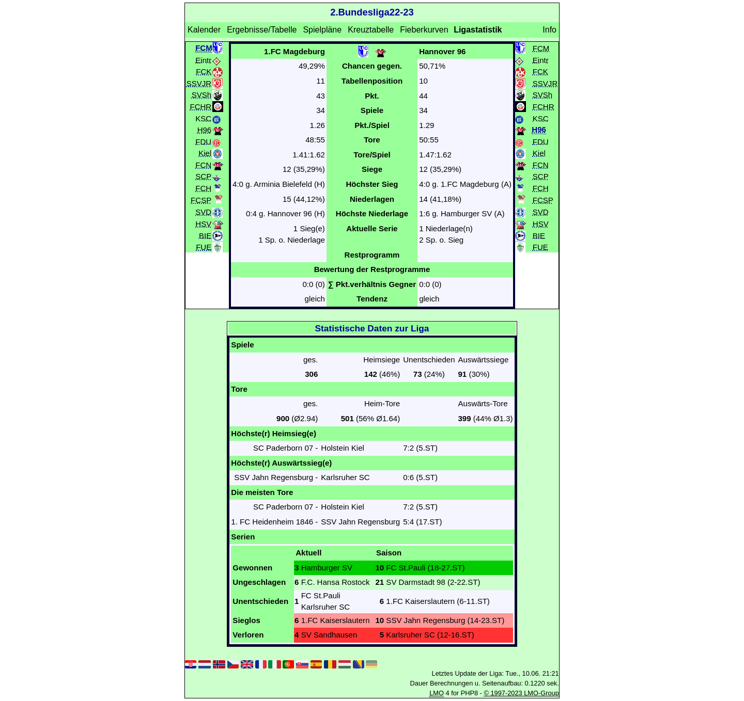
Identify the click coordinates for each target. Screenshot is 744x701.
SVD (203, 212)
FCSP (201, 200)
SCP (203, 176)
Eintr (203, 59)
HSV (203, 223)
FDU (203, 141)
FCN (203, 164)
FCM (541, 47)
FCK (203, 71)
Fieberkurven (424, 29)
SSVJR (199, 82)
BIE (205, 235)
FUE (203, 247)
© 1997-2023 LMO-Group (521, 693)
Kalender (204, 29)
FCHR (200, 106)
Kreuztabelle (371, 29)
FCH (203, 187)
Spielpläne (322, 29)
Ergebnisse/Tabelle (262, 29)
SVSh (201, 94)
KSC (203, 118)
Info (549, 29)
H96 (204, 129)
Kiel (204, 153)
